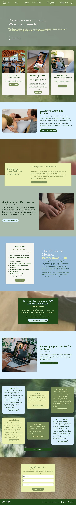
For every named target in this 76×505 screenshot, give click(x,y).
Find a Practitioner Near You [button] (10, 220)
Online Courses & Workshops (51, 3)
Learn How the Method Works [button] (48, 130)
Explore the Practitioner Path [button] (39, 182)
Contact (44, 502)
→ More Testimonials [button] (38, 449)
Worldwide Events (61, 3)
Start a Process (16, 3)
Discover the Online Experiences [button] (49, 363)
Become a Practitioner (26, 3)
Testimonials (55, 502)
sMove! (66, 2)
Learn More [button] (15, 38)
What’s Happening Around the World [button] (38, 320)
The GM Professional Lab (36, 3)
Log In (71, 3)
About (9, 2)
